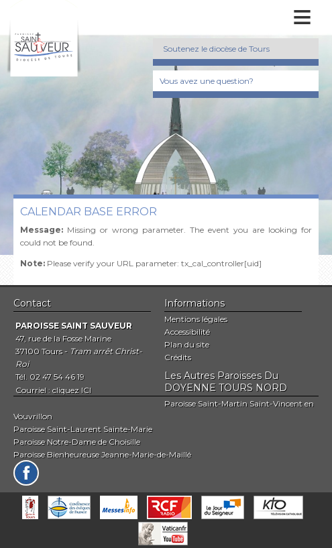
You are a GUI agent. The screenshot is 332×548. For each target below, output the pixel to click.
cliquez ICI (71, 390)
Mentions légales (195, 319)
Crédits (177, 357)
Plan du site (186, 344)
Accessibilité (187, 332)
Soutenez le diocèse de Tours (216, 49)
